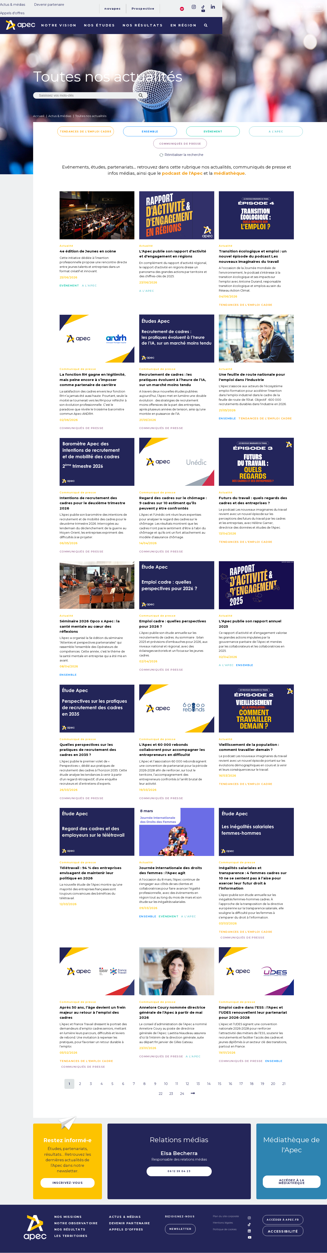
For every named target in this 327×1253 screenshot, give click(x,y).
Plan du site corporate (226, 1216)
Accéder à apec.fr (304, 6)
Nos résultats (143, 25)
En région (184, 25)
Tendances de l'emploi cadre (85, 131)
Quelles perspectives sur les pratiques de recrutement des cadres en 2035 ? (88, 749)
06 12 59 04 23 (179, 1171)
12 (187, 1084)
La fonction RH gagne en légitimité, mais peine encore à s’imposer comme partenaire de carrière (92, 379)
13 (198, 1084)
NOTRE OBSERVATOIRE (76, 1223)
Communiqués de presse (180, 143)
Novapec (112, 8)
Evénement (213, 131)
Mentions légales (223, 1223)
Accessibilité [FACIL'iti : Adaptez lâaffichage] (283, 1232)
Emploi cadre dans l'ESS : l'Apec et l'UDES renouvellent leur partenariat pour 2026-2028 (253, 1012)
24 (182, 1094)
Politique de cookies (224, 1229)
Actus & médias (12, 5)
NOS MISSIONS (67, 1217)
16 (230, 1084)
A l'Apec (276, 131)
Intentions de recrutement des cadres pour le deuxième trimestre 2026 (92, 503)
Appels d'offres (12, 13)
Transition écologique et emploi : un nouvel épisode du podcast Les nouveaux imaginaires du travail (252, 256)
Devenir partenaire (49, 5)
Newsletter (180, 1229)
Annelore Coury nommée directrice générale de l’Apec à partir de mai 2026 (172, 1012)
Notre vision (59, 25)
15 (219, 1084)
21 (284, 1084)
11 (176, 1084)
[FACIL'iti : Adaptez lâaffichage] (182, 8)
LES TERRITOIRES (70, 1236)
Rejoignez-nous (180, 1217)
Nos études (99, 25)
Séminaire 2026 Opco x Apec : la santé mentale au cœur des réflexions (90, 626)
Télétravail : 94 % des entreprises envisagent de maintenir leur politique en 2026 (91, 873)
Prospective (143, 8)
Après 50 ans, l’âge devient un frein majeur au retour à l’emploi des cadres (92, 1012)
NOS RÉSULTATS (69, 1230)
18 (252, 1084)
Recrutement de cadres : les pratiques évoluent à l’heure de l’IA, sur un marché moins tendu (172, 379)
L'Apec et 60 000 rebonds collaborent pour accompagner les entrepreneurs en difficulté (172, 749)
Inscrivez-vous (67, 1183)
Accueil (38, 116)
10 (166, 1084)
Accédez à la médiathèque (292, 1182)
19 (262, 1084)
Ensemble (150, 131)
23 (171, 1094)
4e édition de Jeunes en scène (88, 251)
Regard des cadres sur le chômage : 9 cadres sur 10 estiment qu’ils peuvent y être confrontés (173, 503)
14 (209, 1084)
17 (241, 1084)
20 (273, 1084)
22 (160, 1094)
